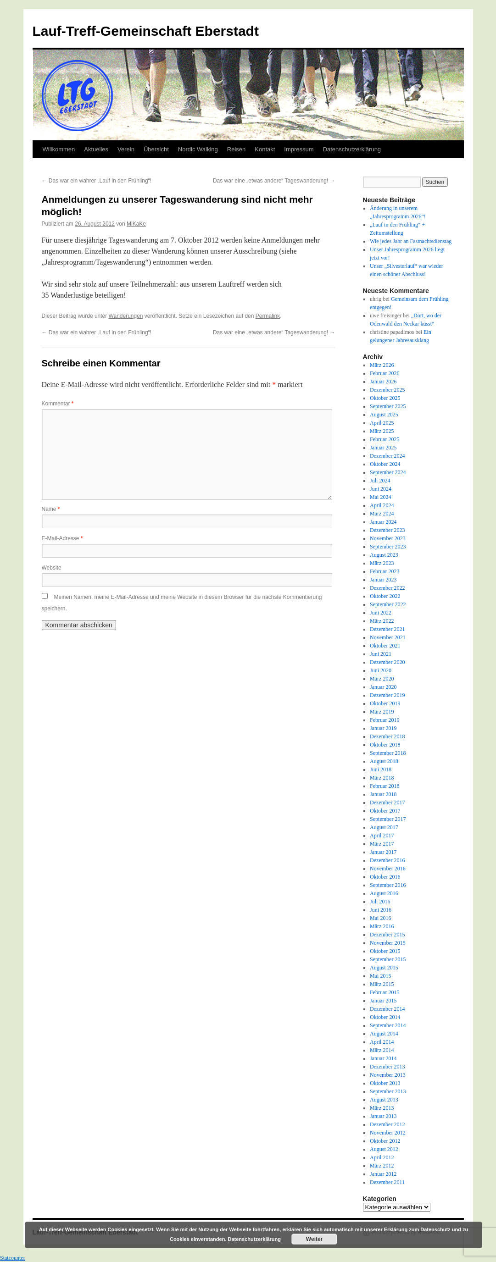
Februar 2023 (384, 571)
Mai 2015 (380, 976)
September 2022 (388, 604)
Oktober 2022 (385, 596)
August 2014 (384, 1033)
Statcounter (12, 1258)
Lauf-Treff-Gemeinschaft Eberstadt (146, 31)
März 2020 (382, 678)
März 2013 (382, 1108)
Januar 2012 (383, 1174)
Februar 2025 (384, 439)
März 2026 (382, 365)
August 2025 (384, 414)
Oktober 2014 (385, 1017)
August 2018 (384, 761)
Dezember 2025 (387, 390)
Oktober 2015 (385, 951)
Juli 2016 (380, 901)
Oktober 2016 (385, 877)
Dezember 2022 (387, 588)
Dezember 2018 (387, 736)
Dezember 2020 (387, 662)
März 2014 (382, 1050)
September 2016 (388, 885)
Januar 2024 (383, 522)
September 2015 (388, 959)
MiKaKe (136, 224)
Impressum (298, 149)
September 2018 (388, 753)
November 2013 (388, 1075)
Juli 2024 (380, 480)
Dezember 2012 (387, 1124)
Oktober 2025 (385, 398)
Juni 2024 (380, 489)
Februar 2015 (384, 992)
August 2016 (384, 893)
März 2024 (382, 513)
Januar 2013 (383, 1116)
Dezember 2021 (387, 629)
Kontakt (265, 149)
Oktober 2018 (385, 745)
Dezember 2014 (387, 1009)
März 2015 (382, 984)
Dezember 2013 (387, 1066)
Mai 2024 (380, 497)
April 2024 (382, 505)
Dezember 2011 (387, 1182)
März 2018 (382, 778)
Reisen (236, 149)
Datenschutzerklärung (352, 149)
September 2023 (388, 546)
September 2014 (388, 1025)
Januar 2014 (383, 1058)
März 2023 (382, 563)
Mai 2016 (380, 918)
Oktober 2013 (385, 1083)
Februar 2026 (384, 373)
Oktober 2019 (385, 703)
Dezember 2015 (387, 934)
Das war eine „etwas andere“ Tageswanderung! (274, 180)
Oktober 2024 (385, 464)
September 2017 (388, 819)
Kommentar (58, 403)
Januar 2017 (383, 852)
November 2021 (388, 637)
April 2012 (382, 1157)
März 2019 (382, 711)
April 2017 (382, 835)
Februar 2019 (384, 720)
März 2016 (382, 926)
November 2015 (388, 943)
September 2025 (388, 406)
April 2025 (382, 423)
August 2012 (384, 1149)
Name (51, 509)
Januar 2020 (383, 687)
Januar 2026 (383, 381)
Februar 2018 (384, 786)
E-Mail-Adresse (62, 538)
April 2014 (382, 1042)
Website (51, 568)
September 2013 (388, 1091)
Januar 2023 (383, 579)
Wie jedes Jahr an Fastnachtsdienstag (410, 241)
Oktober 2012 (385, 1141)
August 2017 (384, 827)
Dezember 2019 (387, 695)
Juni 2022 (380, 612)
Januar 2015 (383, 1000)
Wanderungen (126, 316)
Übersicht (156, 149)
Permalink (268, 316)
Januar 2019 (383, 728)
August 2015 (384, 967)
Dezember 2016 (387, 860)
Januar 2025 (383, 447)
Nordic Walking (198, 149)
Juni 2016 (380, 910)
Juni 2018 (380, 769)
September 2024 (388, 472)
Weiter (314, 1239)
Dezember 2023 (387, 530)
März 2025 (382, 431)
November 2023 (388, 538)
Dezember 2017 (387, 802)
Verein (125, 149)
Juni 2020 (380, 670)
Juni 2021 (380, 654)
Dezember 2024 (387, 456)
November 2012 (388, 1132)
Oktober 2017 (385, 811)
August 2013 (384, 1099)
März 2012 (382, 1165)
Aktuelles (96, 149)
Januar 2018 (383, 794)
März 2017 (382, 844)
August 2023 (384, 555)
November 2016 (388, 868)
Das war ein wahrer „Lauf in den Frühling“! (96, 180)
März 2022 (382, 621)
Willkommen (59, 149)
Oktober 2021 (385, 645)
